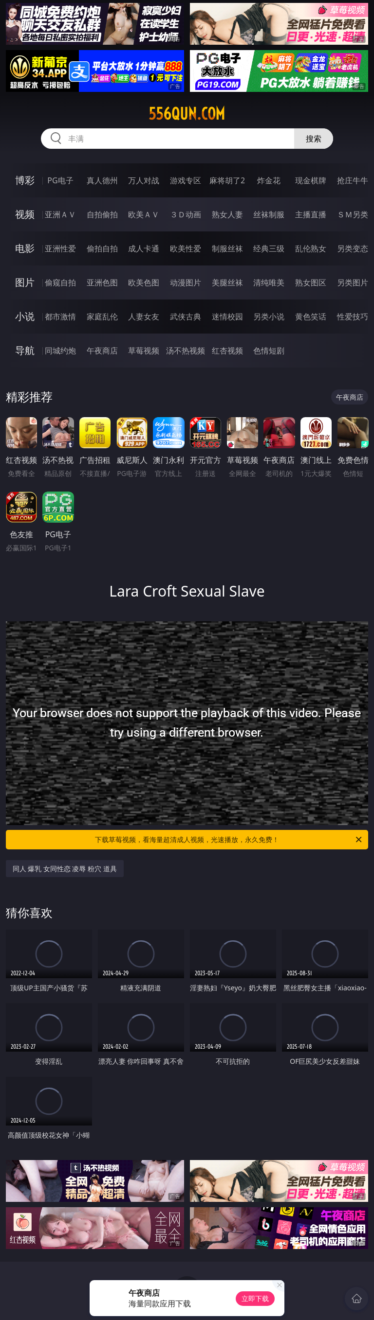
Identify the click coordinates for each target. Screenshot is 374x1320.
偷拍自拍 (102, 248)
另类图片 (352, 282)
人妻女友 (143, 316)
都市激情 (60, 316)
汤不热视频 (185, 350)
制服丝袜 (227, 248)
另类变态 (352, 248)
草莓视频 (143, 350)
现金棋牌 (310, 180)
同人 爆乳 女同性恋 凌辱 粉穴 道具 (65, 868)
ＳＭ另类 (352, 214)
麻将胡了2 (227, 180)
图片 (25, 282)
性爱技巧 (352, 316)
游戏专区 (185, 180)
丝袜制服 (268, 214)
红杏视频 (227, 350)
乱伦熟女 (310, 248)
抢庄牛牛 (352, 180)
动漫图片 (185, 282)
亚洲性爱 (60, 248)
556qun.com (187, 113)
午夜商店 (102, 350)
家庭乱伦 (102, 316)
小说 (25, 316)
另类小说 (268, 316)
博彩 (25, 180)
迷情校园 (227, 316)
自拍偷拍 (102, 214)
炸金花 (268, 180)
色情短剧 (268, 350)
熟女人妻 (227, 214)
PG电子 (60, 180)
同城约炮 (60, 350)
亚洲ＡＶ (60, 214)
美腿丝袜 (227, 282)
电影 (25, 248)
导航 (25, 350)
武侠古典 (185, 316)
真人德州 (102, 180)
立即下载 (255, 1298)
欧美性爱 (185, 248)
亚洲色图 (102, 282)
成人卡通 (143, 248)
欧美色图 (143, 282)
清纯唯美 (268, 282)
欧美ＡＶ (143, 214)
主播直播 (310, 214)
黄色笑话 (310, 316)
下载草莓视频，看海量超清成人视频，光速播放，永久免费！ (229, 839)
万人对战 (143, 180)
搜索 (313, 138)
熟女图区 (310, 282)
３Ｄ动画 (185, 214)
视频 (25, 214)
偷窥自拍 (60, 282)
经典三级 (268, 248)
